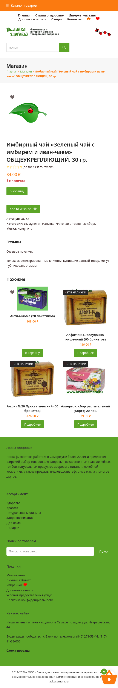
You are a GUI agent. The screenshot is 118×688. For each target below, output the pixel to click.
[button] (21, 5)
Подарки (12, 528)
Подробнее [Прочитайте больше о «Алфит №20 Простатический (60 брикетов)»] (32, 424)
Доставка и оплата (19, 590)
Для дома (13, 523)
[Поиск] (64, 47)
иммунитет (25, 228)
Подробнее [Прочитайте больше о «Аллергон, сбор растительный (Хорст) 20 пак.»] (85, 424)
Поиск (103, 551)
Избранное (16, 585)
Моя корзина (15, 575)
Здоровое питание (20, 518)
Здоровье (13, 503)
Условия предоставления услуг (29, 595)
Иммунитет (32, 224)
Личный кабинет (18, 580)
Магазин (26, 71)
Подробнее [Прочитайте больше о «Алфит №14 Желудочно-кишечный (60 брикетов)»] (85, 353)
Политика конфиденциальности (29, 600)
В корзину (17, 191)
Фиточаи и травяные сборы (76, 224)
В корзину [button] (32, 353)
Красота (12, 508)
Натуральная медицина (23, 513)
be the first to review (38, 167)
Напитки (48, 224)
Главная (11, 71)
